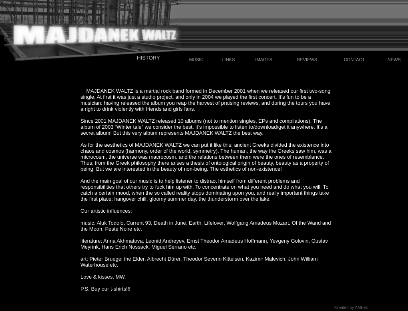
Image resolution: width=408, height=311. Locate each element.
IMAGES (263, 59)
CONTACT (354, 59)
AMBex (361, 307)
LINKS (228, 59)
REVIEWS (307, 59)
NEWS (394, 59)
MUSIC (196, 59)
